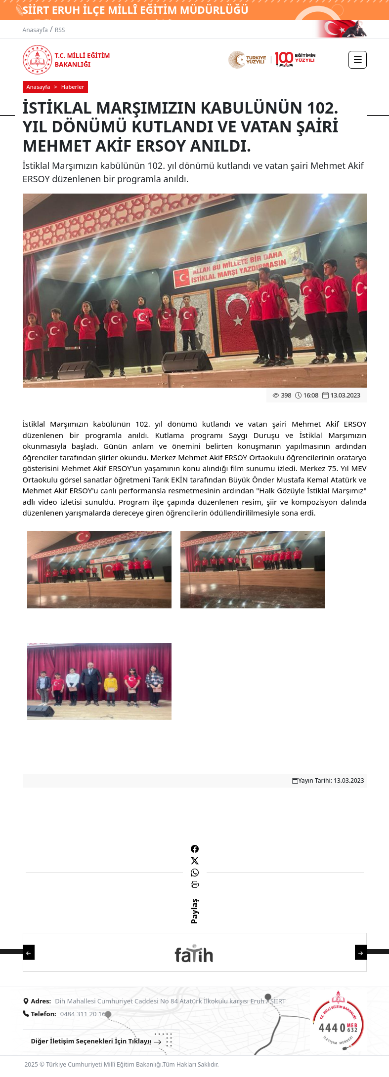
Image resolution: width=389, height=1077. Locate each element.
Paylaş (194, 920)
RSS (60, 30)
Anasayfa (35, 30)
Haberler (72, 86)
